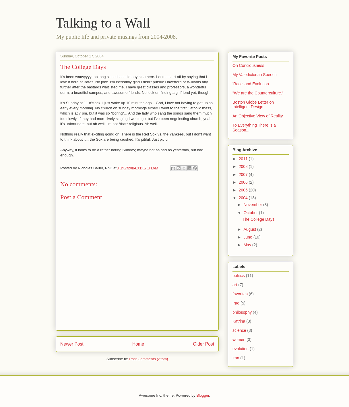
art (234, 284)
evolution (240, 348)
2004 (244, 197)
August (250, 229)
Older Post (203, 344)
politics (238, 275)
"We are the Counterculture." (258, 93)
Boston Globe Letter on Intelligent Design (253, 104)
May (247, 245)
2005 (244, 190)
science (239, 330)
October (251, 212)
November (253, 204)
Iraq (235, 303)
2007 (244, 174)
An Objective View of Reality (257, 116)
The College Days (258, 219)
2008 (244, 166)
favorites (240, 294)
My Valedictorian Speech (254, 74)
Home (138, 344)
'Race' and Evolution (250, 84)
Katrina (238, 321)
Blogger (202, 395)
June (248, 237)
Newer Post (72, 344)
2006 (244, 182)
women (238, 339)
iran (235, 358)
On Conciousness (248, 65)
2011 (244, 158)
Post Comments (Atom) (148, 359)
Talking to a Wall (103, 22)
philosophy (242, 312)
